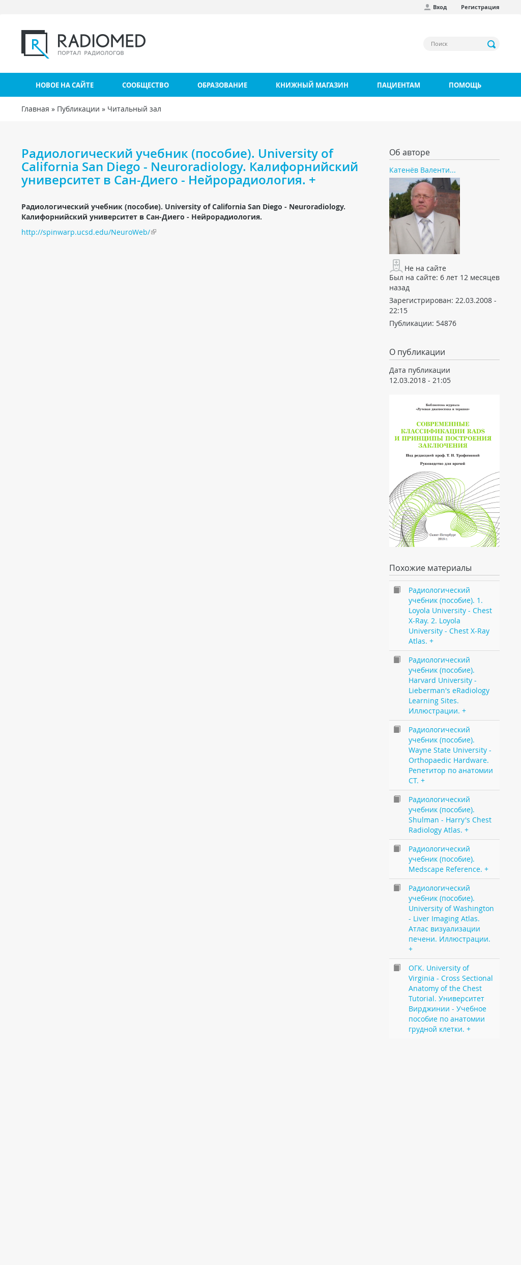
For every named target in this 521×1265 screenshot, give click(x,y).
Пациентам (398, 85)
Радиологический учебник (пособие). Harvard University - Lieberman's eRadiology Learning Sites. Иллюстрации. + (449, 685)
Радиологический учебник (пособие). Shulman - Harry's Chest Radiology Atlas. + (450, 814)
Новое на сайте (65, 85)
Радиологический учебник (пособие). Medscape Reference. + (448, 859)
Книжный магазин (312, 85)
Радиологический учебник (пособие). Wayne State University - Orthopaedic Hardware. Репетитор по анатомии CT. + (451, 755)
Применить (492, 44)
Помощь (465, 85)
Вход (440, 7)
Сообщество (145, 85)
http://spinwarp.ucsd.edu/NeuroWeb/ (85, 232)
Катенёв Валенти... (422, 170)
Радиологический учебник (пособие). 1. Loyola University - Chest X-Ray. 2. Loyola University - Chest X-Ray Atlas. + (450, 615)
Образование (222, 85)
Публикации (78, 109)
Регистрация (480, 7)
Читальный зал (134, 109)
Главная (35, 109)
